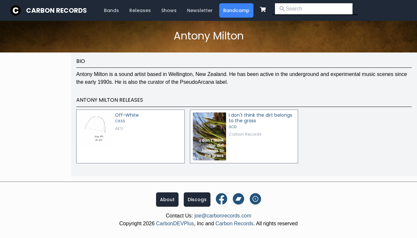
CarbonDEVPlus (175, 223)
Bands (111, 10)
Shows (169, 10)
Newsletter (200, 10)
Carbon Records (56, 10)
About (167, 199)
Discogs (197, 199)
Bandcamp (236, 10)
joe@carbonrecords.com (223, 215)
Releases (140, 10)
